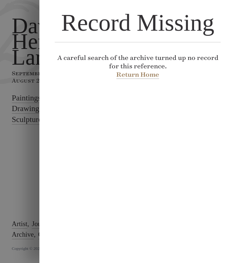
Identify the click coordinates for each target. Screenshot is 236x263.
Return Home (137, 74)
